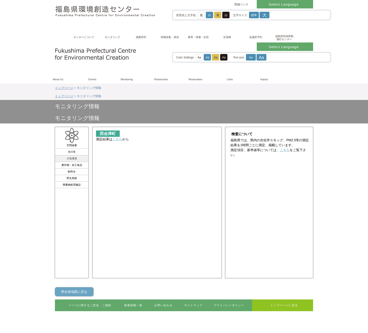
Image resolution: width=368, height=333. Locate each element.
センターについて (83, 37)
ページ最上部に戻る (294, 260)
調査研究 (141, 37)
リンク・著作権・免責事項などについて (82, 304)
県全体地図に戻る (74, 231)
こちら (117, 78)
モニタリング (112, 37)
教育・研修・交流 (198, 37)
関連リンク (241, 4)
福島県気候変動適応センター (284, 38)
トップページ (64, 47)
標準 (254, 15)
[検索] (298, 15)
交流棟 (227, 37)
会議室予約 (255, 37)
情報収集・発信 (170, 37)
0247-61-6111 (73, 293)
